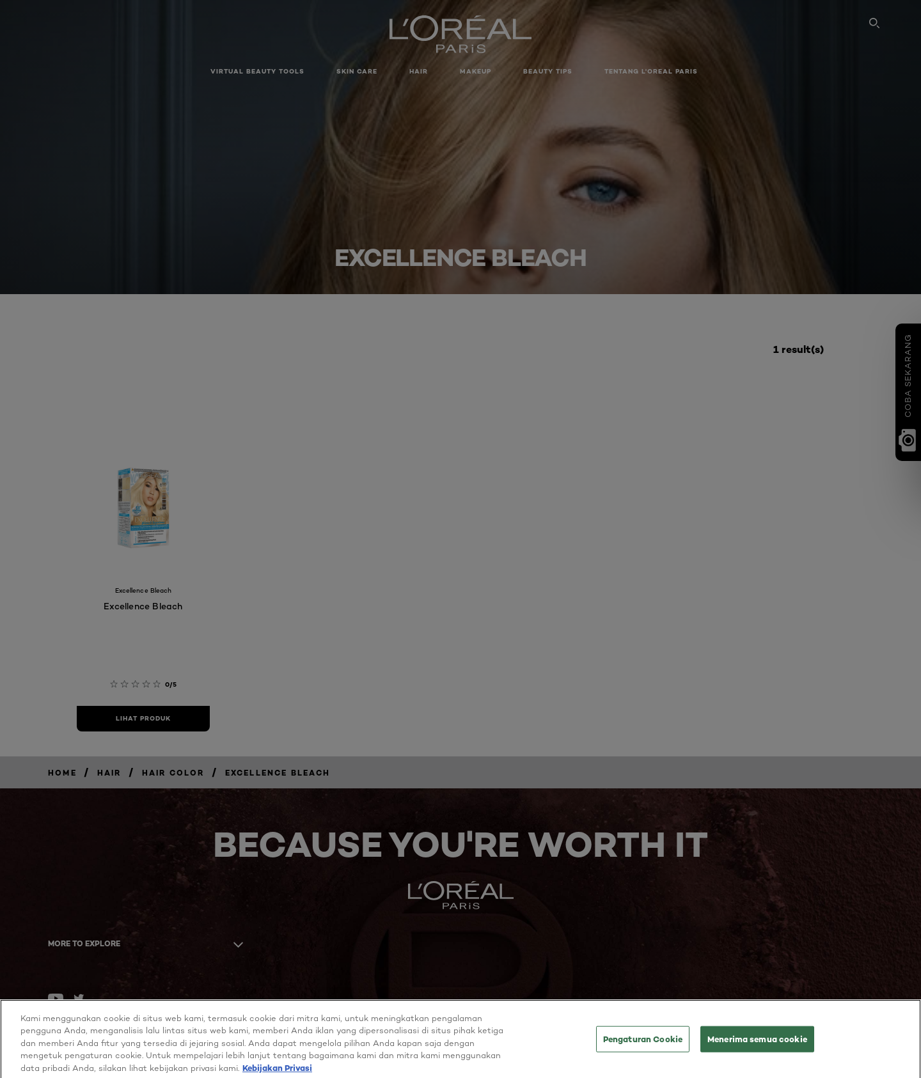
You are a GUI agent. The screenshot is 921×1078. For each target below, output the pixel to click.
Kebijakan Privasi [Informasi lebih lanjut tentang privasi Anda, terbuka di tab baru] (277, 1072)
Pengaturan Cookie (642, 1043)
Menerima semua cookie (757, 1043)
